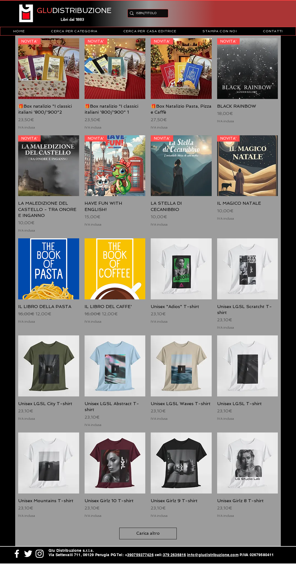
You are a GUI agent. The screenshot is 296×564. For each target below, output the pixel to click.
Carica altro (148, 533)
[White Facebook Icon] (16, 553)
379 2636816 (174, 555)
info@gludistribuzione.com (213, 555)
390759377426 (140, 555)
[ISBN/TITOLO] (146, 13)
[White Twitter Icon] (28, 553)
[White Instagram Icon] (39, 553)
